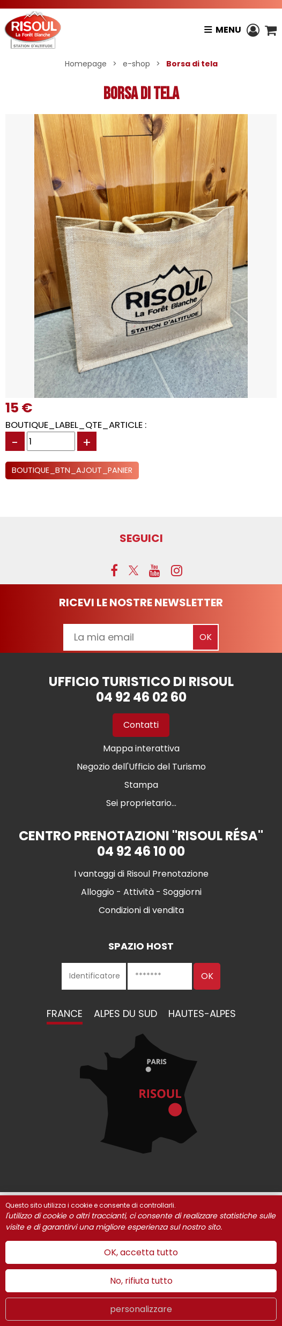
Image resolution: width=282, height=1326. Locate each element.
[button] (271, 30)
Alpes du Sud (125, 1013)
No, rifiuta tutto (141, 1281)
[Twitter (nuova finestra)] (133, 570)
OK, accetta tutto (141, 1252)
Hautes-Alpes (202, 1013)
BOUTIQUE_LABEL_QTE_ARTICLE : (75, 424)
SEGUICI (141, 538)
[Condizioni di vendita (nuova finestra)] (141, 910)
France (65, 1013)
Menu (228, 30)
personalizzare (141, 1309)
